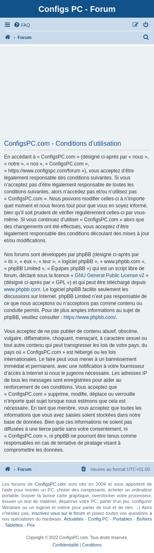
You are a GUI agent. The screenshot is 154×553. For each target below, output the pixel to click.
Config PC (98, 518)
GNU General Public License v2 (109, 275)
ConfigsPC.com (50, 484)
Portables (122, 518)
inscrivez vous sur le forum (58, 513)
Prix (31, 525)
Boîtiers (144, 518)
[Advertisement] (77, 96)
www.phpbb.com (22, 289)
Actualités (73, 518)
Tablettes (14, 525)
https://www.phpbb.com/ (90, 317)
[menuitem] (22, 25)
